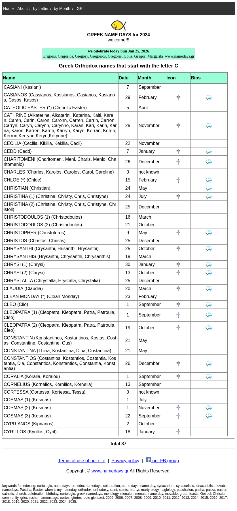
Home (8, 8)
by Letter (42, 8)
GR (79, 8)
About (24, 8)
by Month (63, 8)
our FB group (162, 460)
